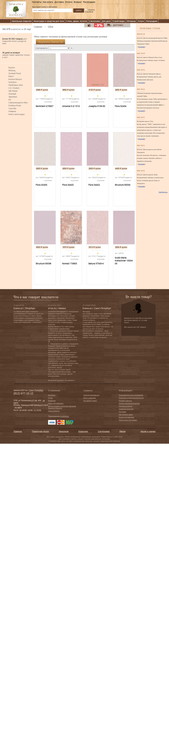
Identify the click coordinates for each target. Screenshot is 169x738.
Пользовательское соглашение (131, 395)
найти (78, 10)
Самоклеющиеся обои (18, 103)
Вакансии (52, 401)
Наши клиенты (54, 411)
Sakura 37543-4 (96, 263)
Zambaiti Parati (14, 73)
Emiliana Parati (14, 106)
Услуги (141, 21)
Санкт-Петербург (36, 390)
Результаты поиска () (50, 41)
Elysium (11, 68)
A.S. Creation (13, 88)
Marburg (11, 70)
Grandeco (12, 82)
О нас (50, 398)
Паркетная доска (40, 431)
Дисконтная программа (128, 420)
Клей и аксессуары (16, 114)
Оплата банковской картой (129, 403)
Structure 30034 (122, 185)
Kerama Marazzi (15, 79)
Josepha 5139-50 (96, 106)
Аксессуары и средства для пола (48, 21)
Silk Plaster (13, 91)
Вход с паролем (89, 398)
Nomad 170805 (69, 263)
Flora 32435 (41, 185)
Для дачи (106, 21)
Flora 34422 (94, 185)
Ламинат (18, 431)
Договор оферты (125, 401)
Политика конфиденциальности (131, 398)
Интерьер (131, 21)
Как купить (48, 2)
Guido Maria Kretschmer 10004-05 (124, 261)
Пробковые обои (15, 85)
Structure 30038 (43, 263)
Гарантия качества (126, 409)
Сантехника (94, 21)
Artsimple (12, 94)
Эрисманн (12, 97)
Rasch (11, 76)
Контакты (36, 2)
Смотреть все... (163, 192)
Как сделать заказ (126, 414)
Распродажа (89, 2)
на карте (18, 407)
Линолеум (64, 431)
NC (9, 100)
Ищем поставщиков (126, 417)
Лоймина (12, 111)
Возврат (78, 2)
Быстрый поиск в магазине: (45, 7)
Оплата (68, 2)
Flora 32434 (120, 106)
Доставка (59, 2)
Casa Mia (12, 108)
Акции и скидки (147, 431)
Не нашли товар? (90, 401)
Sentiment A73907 (44, 106)
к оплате (64, 416)
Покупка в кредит (125, 406)
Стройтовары (118, 21)
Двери (122, 431)
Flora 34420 (68, 185)
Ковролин (83, 431)
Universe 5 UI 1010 (71, 106)
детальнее (141, 47)
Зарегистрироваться (91, 395)
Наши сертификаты (55, 403)
